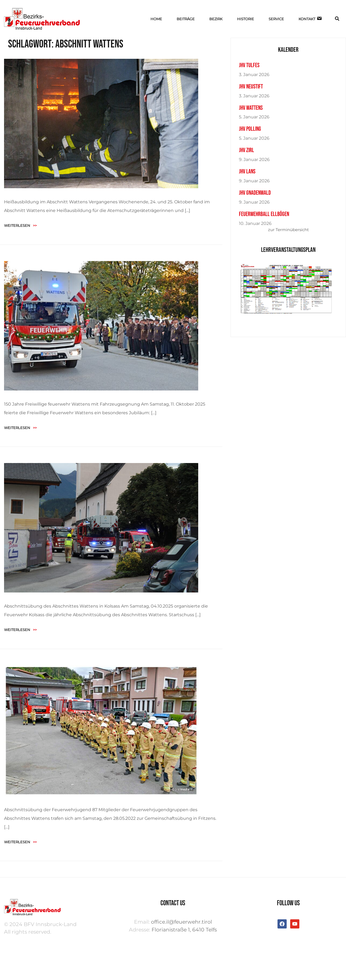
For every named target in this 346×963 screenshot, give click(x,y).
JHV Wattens (251, 108)
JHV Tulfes (249, 65)
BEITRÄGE (186, 19)
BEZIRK (215, 19)
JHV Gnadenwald (255, 193)
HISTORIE (245, 19)
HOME (156, 19)
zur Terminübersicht (288, 229)
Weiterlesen (20, 225)
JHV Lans (247, 171)
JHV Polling (250, 129)
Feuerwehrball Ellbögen (264, 214)
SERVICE (276, 19)
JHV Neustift (251, 86)
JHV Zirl (246, 150)
